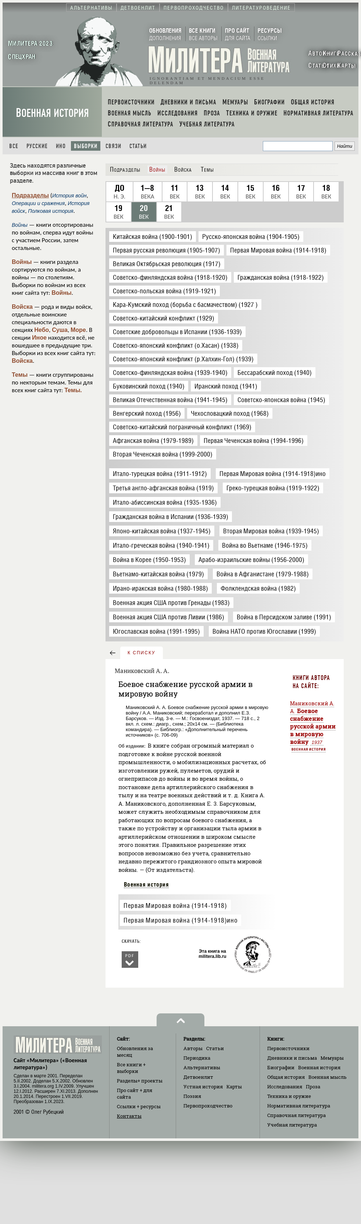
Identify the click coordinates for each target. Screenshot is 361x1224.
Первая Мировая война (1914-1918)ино (180, 920)
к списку (142, 652)
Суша (60, 330)
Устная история (203, 1086)
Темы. (73, 390)
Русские (37, 146)
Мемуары (332, 1058)
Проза (313, 1086)
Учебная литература (292, 1124)
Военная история (52, 113)
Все (13, 146)
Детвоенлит (198, 1077)
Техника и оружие (289, 1096)
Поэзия (192, 1096)
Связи (113, 146)
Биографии (280, 1067)
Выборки (85, 146)
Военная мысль (327, 1077)
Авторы (193, 1048)
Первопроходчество (207, 1105)
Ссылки (139, 1106)
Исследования (284, 1086)
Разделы (139, 1080)
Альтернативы (201, 1067)
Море (78, 330)
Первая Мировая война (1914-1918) (175, 905)
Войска (22, 307)
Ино (61, 146)
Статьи (138, 146)
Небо (41, 330)
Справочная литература (296, 1115)
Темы (20, 375)
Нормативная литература (298, 1105)
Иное (39, 337)
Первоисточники (288, 1048)
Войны (22, 262)
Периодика (196, 1058)
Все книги (131, 1067)
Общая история (286, 1077)
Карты (234, 1086)
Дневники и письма (292, 1058)
